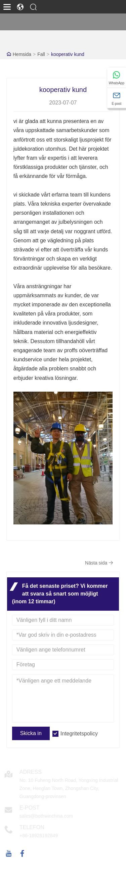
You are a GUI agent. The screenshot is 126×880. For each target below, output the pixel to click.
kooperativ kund (67, 54)
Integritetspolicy (79, 733)
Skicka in (31, 733)
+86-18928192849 (38, 835)
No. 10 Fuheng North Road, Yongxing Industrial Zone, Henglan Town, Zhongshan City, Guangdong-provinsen (68, 788)
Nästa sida (99, 563)
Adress (30, 772)
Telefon (31, 827)
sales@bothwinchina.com (46, 816)
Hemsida (22, 54)
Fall (41, 54)
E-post (29, 808)
